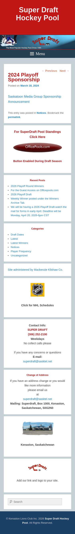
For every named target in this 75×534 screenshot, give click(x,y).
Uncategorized (19, 255)
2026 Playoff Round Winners (27, 186)
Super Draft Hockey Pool (37, 14)
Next (64, 70)
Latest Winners (19, 242)
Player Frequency (21, 251)
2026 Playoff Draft (21, 194)
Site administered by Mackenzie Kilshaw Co (35, 269)
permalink (14, 117)
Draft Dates (17, 234)
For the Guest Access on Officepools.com (35, 190)
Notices (41, 112)
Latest (14, 238)
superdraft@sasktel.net (37, 361)
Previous (49, 70)
